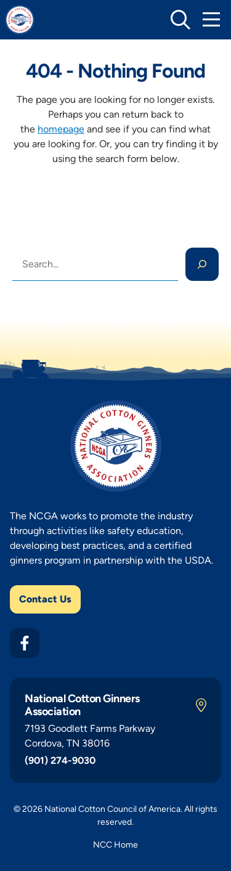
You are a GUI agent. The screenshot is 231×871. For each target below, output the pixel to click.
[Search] (202, 264)
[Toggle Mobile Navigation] (211, 19)
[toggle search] (180, 20)
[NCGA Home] (19, 19)
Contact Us (45, 599)
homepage (61, 129)
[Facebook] (24, 643)
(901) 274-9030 (60, 760)
